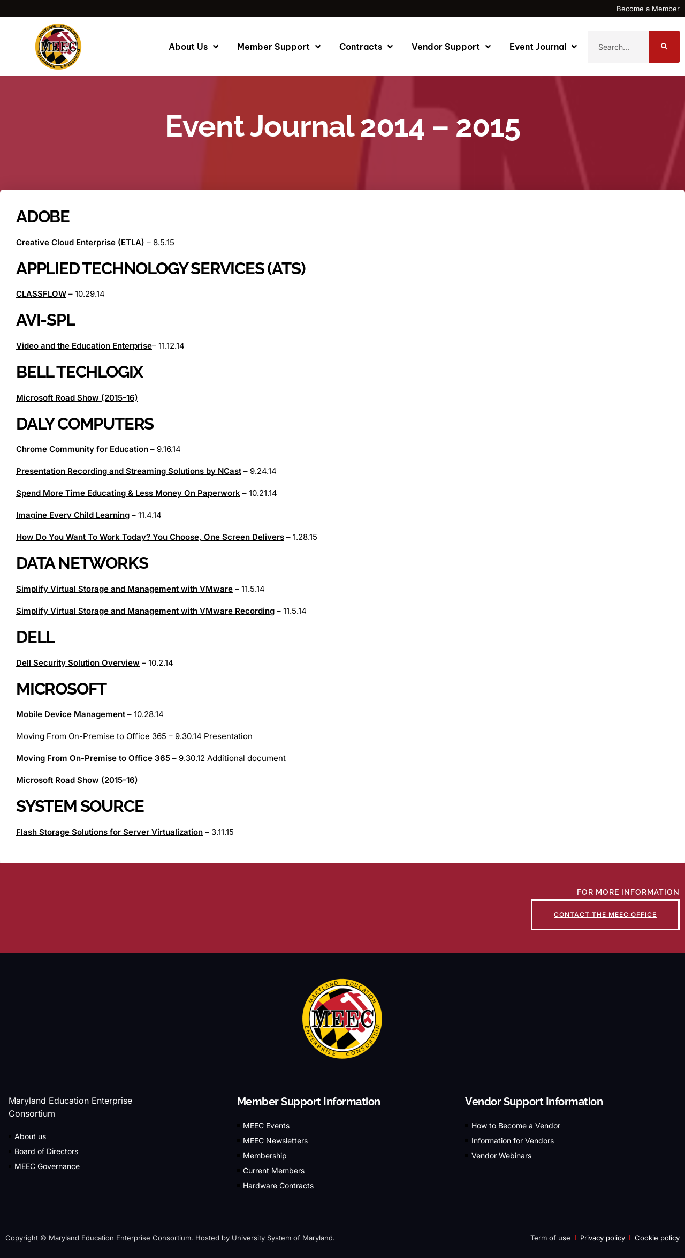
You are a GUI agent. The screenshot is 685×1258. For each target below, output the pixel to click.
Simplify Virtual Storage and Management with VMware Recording (145, 611)
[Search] (664, 47)
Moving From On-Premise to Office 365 (93, 758)
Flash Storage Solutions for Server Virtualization (109, 832)
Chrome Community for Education (82, 449)
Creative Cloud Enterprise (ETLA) (80, 242)
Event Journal (543, 46)
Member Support (279, 46)
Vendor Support (451, 46)
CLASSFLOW (41, 294)
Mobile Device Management (70, 714)
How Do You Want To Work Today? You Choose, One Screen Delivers (150, 537)
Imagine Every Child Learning (73, 515)
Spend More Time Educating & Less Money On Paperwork (128, 493)
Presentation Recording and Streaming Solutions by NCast (128, 471)
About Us (193, 46)
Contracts (366, 46)
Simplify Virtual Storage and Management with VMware (124, 589)
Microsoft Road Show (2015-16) (77, 398)
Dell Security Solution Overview (78, 663)
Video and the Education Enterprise (84, 346)
